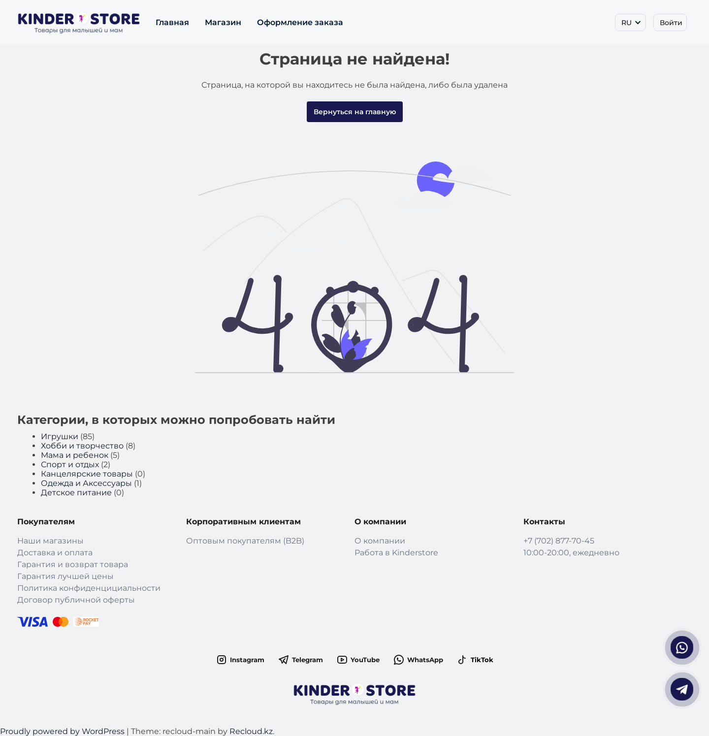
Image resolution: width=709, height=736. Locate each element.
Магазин (223, 22)
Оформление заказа (300, 22)
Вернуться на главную (355, 111)
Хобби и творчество (82, 445)
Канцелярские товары (87, 474)
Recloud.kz (251, 731)
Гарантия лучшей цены (65, 576)
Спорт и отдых (70, 464)
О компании (379, 540)
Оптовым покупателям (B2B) (245, 540)
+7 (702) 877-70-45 (558, 540)
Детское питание (76, 492)
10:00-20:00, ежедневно (571, 552)
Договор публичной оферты (76, 600)
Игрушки (59, 436)
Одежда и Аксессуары (86, 483)
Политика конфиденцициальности (89, 588)
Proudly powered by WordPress (63, 731)
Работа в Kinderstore (396, 552)
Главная (172, 22)
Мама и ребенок (74, 455)
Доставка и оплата (55, 552)
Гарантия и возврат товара (72, 564)
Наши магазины (50, 540)
